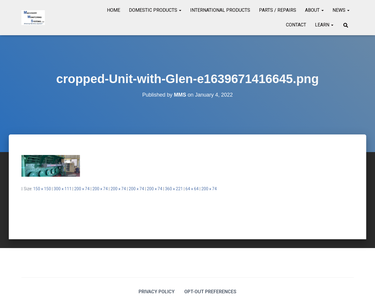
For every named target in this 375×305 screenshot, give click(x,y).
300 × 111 (62, 188)
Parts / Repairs (277, 10)
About (314, 10)
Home (113, 10)
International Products (220, 10)
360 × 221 (174, 188)
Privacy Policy (157, 291)
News (341, 10)
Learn (324, 25)
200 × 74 (82, 188)
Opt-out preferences (210, 291)
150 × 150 (42, 188)
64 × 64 (192, 188)
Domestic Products (155, 10)
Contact (296, 25)
